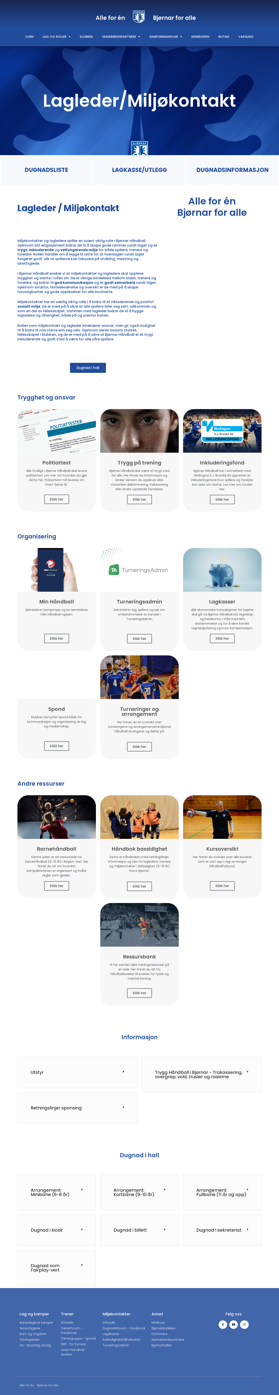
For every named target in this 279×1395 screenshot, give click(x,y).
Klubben (86, 36)
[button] (88, 368)
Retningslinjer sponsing (56, 1108)
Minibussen (200, 36)
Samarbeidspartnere (121, 36)
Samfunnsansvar (165, 36)
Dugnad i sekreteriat (219, 1230)
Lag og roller (57, 36)
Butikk (223, 36)
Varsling (245, 36)
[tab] (77, 1072)
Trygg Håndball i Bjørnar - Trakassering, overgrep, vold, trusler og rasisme (198, 1074)
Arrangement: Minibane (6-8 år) (50, 1192)
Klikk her (56, 499)
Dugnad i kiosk (47, 1230)
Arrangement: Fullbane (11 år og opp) (221, 1192)
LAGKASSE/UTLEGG (139, 170)
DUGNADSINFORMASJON (232, 170)
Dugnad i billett (130, 1230)
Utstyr (37, 1072)
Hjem (30, 36)
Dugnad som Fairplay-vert (45, 1268)
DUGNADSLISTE (46, 170)
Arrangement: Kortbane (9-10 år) (134, 1192)
